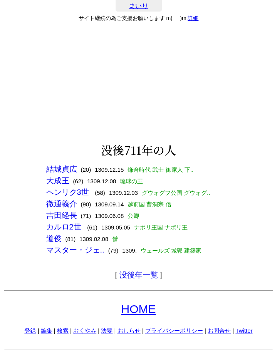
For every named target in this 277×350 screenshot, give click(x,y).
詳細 (193, 18)
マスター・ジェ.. (75, 250)
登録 (30, 330)
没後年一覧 (138, 275)
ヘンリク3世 (68, 192)
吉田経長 (61, 215)
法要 (106, 330)
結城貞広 (61, 169)
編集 (46, 330)
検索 (63, 330)
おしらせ (129, 330)
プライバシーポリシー (174, 330)
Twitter (243, 330)
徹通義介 (61, 203)
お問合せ (219, 330)
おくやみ (84, 330)
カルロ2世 (65, 227)
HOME (138, 309)
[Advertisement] (138, 82)
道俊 (54, 238)
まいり (138, 6)
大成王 (57, 180)
